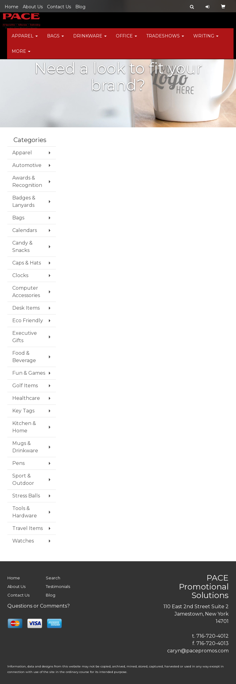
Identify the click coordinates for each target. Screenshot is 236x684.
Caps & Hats (26, 263)
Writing (205, 40)
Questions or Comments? (38, 606)
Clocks (20, 275)
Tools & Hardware (24, 512)
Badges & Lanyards (23, 201)
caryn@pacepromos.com (198, 651)
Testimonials (58, 586)
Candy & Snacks (22, 246)
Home (11, 7)
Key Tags (23, 411)
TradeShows (165, 40)
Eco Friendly (27, 320)
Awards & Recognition (27, 181)
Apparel (25, 40)
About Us (33, 7)
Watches (23, 541)
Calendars (24, 230)
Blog (80, 7)
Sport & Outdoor (23, 479)
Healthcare (26, 398)
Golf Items (25, 385)
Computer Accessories (26, 291)
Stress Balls (26, 496)
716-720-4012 (212, 636)
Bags (55, 40)
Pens (18, 463)
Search (53, 577)
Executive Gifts (24, 336)
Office (126, 40)
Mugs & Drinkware (25, 447)
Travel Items (27, 528)
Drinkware (90, 40)
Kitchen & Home (24, 427)
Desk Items (26, 308)
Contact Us (59, 7)
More (21, 55)
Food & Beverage (24, 356)
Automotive (26, 165)
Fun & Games (28, 373)
